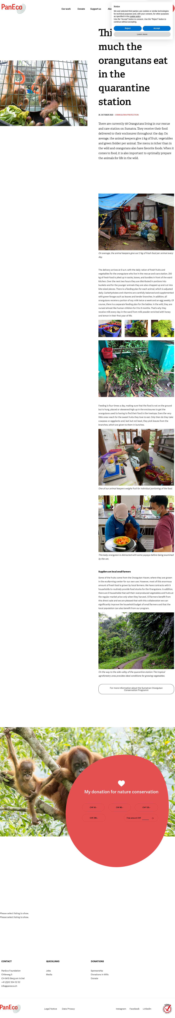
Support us (96, 9)
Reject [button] (128, 1005)
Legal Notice (51, 1008)
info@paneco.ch (9, 986)
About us (113, 9)
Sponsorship (97, 970)
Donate (81, 9)
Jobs (48, 970)
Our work (67, 9)
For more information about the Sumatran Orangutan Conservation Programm (136, 689)
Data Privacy (69, 1008)
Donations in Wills (100, 974)
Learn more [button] (142, 1010)
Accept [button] (157, 1005)
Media (49, 974)
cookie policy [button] (135, 993)
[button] (154, 9)
